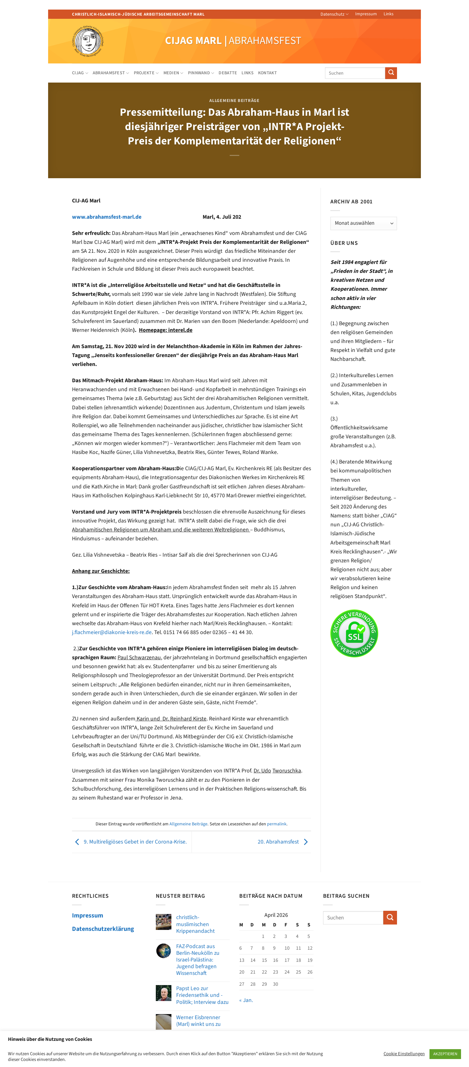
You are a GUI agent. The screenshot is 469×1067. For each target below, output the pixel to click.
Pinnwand (201, 73)
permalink (276, 824)
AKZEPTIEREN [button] (445, 1054)
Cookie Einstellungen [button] (404, 1054)
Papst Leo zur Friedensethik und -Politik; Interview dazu (202, 995)
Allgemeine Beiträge (234, 101)
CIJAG (80, 73)
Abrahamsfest (111, 73)
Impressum (366, 14)
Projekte (146, 73)
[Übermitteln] (391, 73)
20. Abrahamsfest (284, 842)
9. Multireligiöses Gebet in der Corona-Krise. (129, 842)
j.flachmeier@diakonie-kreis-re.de (112, 632)
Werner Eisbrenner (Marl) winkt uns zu (198, 1020)
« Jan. (246, 1000)
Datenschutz (335, 14)
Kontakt (267, 73)
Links (388, 14)
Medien (173, 73)
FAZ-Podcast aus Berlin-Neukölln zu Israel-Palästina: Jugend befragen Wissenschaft (198, 960)
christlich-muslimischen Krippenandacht (195, 924)
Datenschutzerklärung (103, 928)
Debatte (228, 73)
